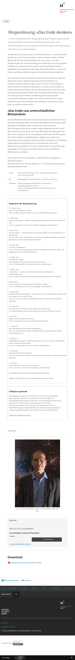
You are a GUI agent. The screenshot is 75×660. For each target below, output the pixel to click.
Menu (7, 657)
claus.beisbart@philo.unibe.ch (20, 544)
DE (16, 594)
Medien (24, 588)
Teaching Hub (55, 588)
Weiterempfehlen (11, 580)
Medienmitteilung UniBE (26, 562)
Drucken (27, 580)
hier (48, 373)
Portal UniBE (20, 658)
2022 (7, 21)
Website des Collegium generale (19, 415)
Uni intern (68, 588)
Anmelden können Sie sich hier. (28, 186)
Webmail (35, 588)
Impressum (5, 623)
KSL (44, 588)
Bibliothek (13, 588)
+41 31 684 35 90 (47, 539)
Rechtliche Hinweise (8, 627)
